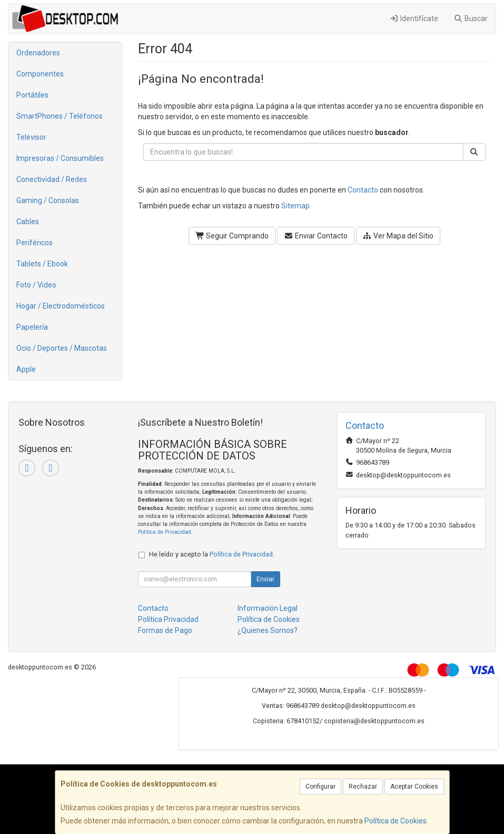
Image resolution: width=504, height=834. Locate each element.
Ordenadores (38, 53)
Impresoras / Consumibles (60, 158)
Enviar (265, 579)
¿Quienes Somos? (268, 630)
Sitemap (295, 206)
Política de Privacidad (164, 532)
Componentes (40, 74)
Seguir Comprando (232, 236)
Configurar (320, 786)
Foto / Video (36, 285)
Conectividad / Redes (51, 179)
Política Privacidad (168, 619)
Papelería (32, 327)
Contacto (363, 190)
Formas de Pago (165, 630)
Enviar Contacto (316, 236)
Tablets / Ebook (42, 264)
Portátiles (32, 95)
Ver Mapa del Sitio (398, 236)
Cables (27, 221)
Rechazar (363, 786)
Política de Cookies (395, 821)
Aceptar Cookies (414, 786)
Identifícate (413, 18)
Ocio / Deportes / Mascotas (61, 348)
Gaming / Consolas (47, 200)
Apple (26, 369)
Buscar (471, 18)
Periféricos (34, 242)
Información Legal (268, 608)
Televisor (31, 137)
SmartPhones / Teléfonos (59, 116)
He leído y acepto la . (211, 554)
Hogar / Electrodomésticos (60, 306)
